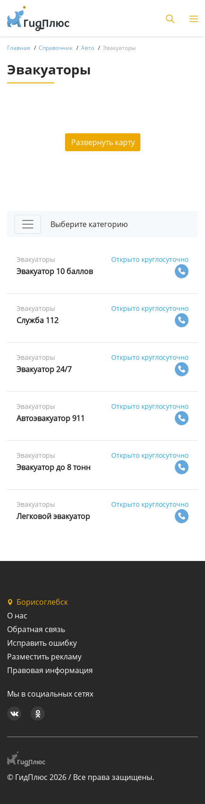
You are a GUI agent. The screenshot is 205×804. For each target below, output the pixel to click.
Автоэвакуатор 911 (50, 418)
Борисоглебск (37, 602)
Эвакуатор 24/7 (44, 369)
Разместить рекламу (44, 656)
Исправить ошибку (42, 643)
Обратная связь (36, 629)
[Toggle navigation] (28, 224)
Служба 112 (37, 320)
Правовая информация (50, 670)
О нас (17, 615)
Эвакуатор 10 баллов (54, 271)
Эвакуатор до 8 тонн (53, 467)
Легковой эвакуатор (53, 516)
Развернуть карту (103, 142)
